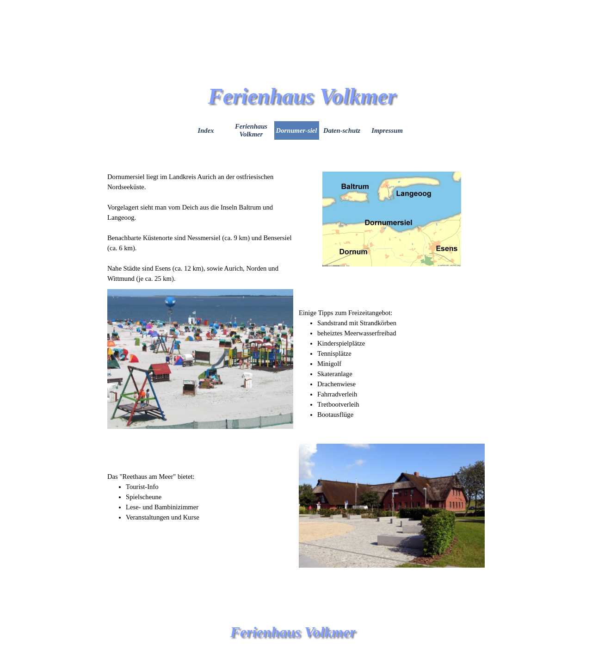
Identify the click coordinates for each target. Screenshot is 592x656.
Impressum (387, 130)
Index (205, 130)
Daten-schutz (341, 130)
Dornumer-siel (296, 130)
